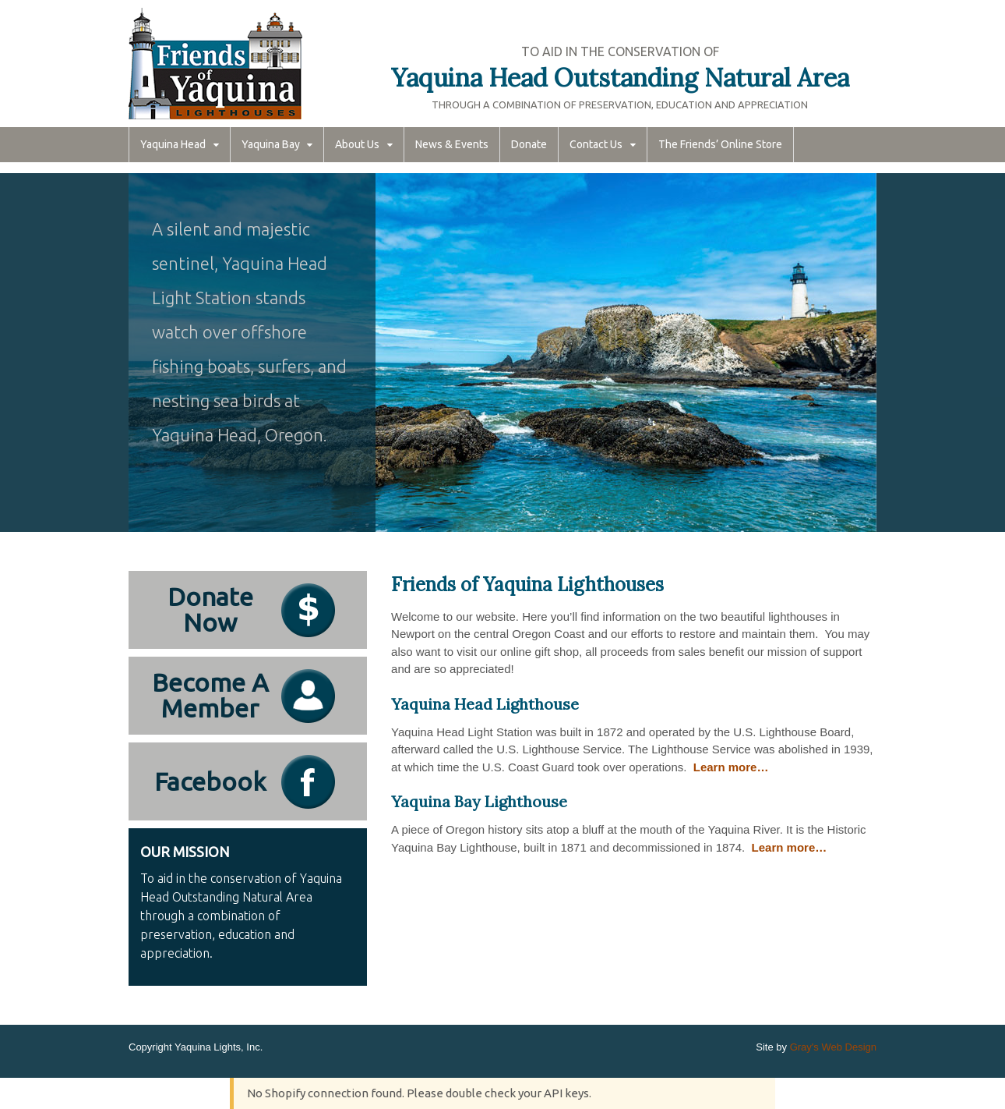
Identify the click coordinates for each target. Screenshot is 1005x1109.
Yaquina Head (173, 144)
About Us (357, 144)
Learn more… (731, 767)
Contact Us (596, 144)
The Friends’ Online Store (720, 144)
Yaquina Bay (271, 144)
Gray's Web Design (833, 1047)
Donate (529, 144)
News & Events (451, 144)
